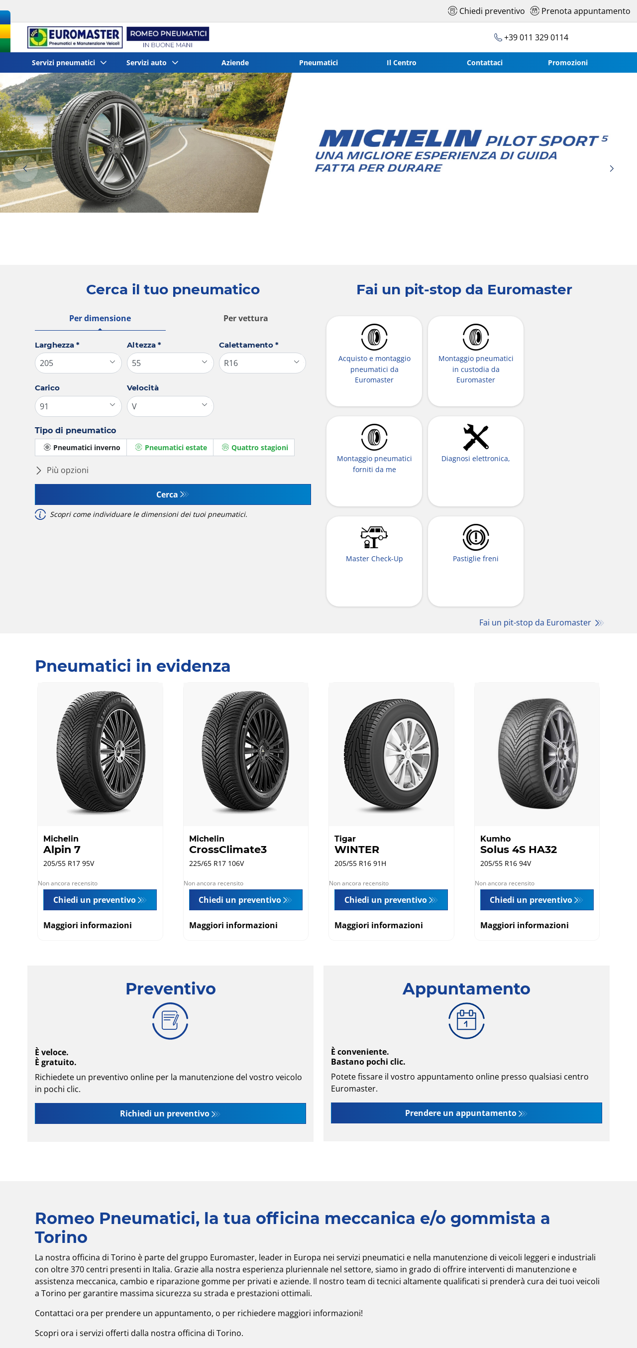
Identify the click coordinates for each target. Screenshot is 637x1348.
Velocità (143, 387)
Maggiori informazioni (87, 838)
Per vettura (245, 318)
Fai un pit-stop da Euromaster (536, 525)
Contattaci (485, 62)
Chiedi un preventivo (94, 812)
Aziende (235, 62)
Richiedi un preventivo (165, 1025)
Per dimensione (100, 318)
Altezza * (144, 345)
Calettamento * (249, 345)
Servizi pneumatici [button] (65, 62)
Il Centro (402, 62)
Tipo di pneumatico (75, 430)
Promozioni (568, 62)
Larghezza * (57, 345)
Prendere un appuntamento (461, 1025)
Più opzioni (62, 470)
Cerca (167, 494)
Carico (47, 387)
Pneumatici (319, 62)
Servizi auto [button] (148, 62)
